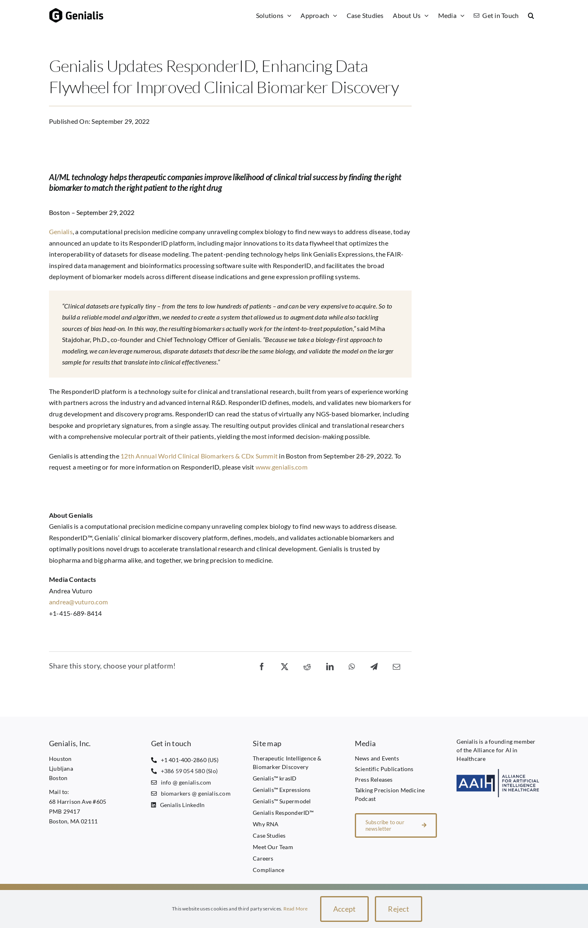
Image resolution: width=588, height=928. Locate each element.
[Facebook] (262, 666)
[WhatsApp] (352, 666)
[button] (531, 15)
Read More (295, 909)
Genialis (61, 231)
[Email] (396, 666)
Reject (398, 908)
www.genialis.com (281, 467)
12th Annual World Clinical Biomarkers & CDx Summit (199, 456)
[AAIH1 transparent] (498, 772)
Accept (344, 908)
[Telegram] (374, 666)
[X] (284, 666)
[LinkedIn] (330, 666)
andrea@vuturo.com (78, 602)
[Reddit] (307, 666)
